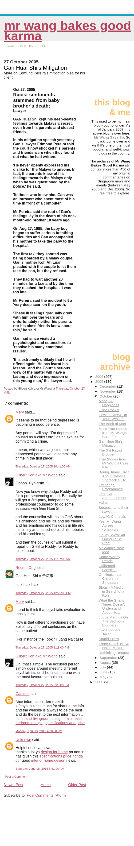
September (109, 658)
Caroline (23, 694)
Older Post (77, 785)
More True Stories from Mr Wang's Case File (113, 433)
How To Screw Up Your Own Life (113, 417)
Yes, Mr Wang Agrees (110, 523)
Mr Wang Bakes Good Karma (67, 30)
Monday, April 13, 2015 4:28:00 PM (39, 731)
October (106, 396)
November (108, 391)
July (103, 667)
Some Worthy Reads (109, 559)
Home (46, 785)
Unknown (23, 740)
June (104, 672)
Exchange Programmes (111, 487)
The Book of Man (112, 424)
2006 (99, 377)
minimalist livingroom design (39, 719)
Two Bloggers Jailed (109, 632)
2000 (99, 682)
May (103, 677)
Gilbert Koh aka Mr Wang (37, 475)
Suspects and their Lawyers (113, 510)
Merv (20, 412)
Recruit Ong (25, 568)
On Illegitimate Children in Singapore (110, 578)
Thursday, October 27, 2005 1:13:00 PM (42, 647)
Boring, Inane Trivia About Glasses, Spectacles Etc (114, 476)
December (108, 386)
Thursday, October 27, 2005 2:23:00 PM (42, 685)
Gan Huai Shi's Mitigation (110, 443)
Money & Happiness (109, 403)
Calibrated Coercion (108, 568)
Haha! (103, 503)
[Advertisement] (112, 71)
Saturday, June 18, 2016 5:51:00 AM (40, 768)
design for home (54, 752)
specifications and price (65, 723)
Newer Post (13, 785)
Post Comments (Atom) (46, 795)
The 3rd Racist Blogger (110, 452)
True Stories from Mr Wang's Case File (113, 463)
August (106, 662)
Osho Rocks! (109, 410)
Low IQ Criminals (112, 516)
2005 (99, 381)
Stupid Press (109, 639)
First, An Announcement (112, 496)
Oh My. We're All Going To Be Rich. (112, 539)
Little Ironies (108, 530)
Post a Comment (16, 776)
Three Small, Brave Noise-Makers (114, 646)
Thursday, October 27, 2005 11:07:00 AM (43, 559)
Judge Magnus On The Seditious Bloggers (113, 621)
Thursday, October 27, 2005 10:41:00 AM (43, 466)
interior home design (48, 760)
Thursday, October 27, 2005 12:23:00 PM (43, 593)
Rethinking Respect (114, 653)
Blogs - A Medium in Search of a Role (112, 591)
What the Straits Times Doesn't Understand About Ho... (112, 606)
